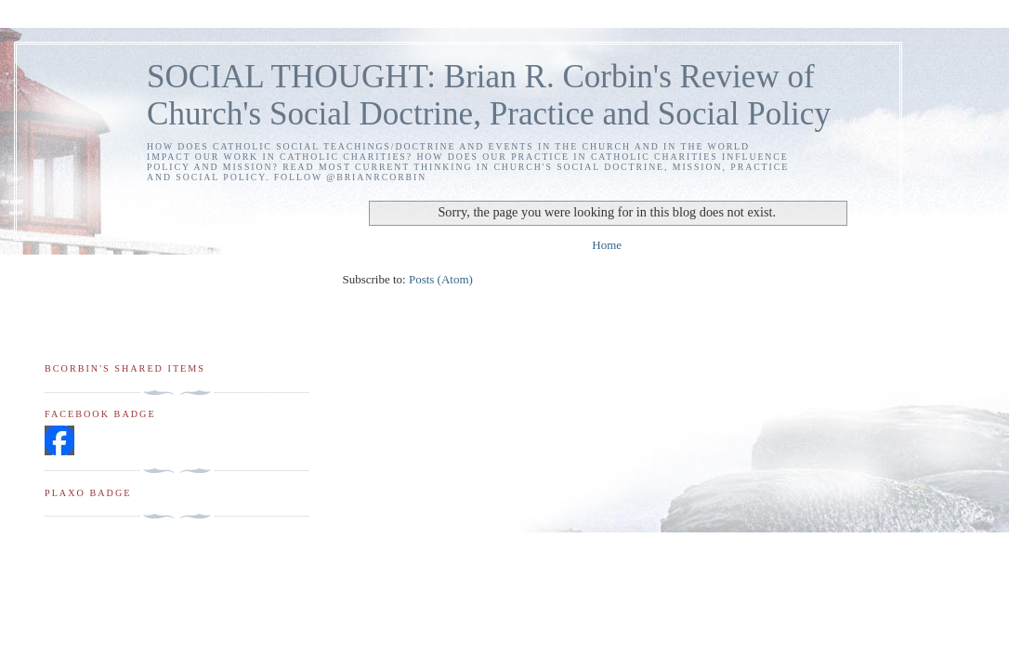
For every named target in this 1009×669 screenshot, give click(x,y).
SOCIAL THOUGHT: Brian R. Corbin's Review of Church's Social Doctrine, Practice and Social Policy (489, 95)
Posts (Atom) (441, 279)
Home (607, 245)
